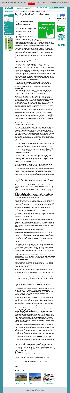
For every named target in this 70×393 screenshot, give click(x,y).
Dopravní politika (7, 23)
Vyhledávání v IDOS (61, 20)
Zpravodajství (7, 14)
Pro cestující (10, 11)
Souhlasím (31, 4)
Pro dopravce (7, 24)
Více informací (39, 4)
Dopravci (6, 28)
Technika (6, 26)
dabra (47, 18)
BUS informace (8, 21)
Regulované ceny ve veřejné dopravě (61, 36)
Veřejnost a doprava (8, 33)
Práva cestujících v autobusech (61, 22)
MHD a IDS (7, 19)
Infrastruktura (7, 30)
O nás (5, 31)
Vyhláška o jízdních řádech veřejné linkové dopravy (61, 38)
